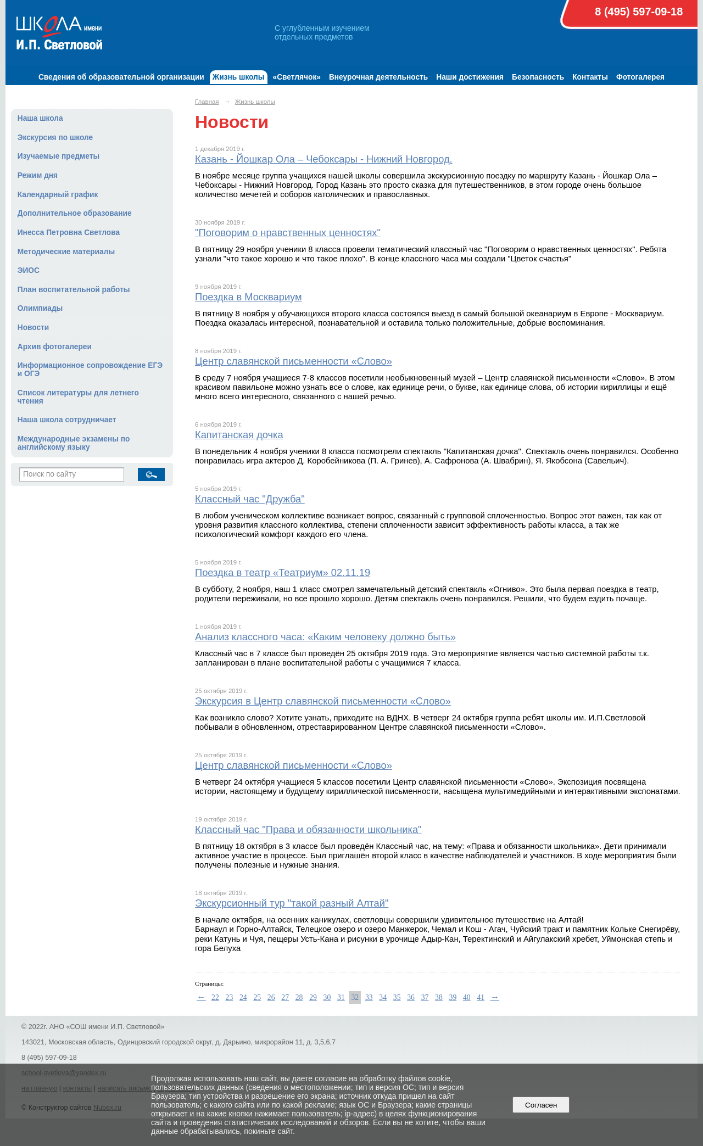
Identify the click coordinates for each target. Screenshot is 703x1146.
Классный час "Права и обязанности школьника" (308, 829)
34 (383, 997)
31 (341, 997)
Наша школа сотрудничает (67, 420)
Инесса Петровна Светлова (69, 232)
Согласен (541, 1105)
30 (327, 997)
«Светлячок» (297, 77)
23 (229, 997)
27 (285, 997)
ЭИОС (29, 270)
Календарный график (58, 195)
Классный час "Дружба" (250, 499)
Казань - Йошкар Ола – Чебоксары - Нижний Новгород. (324, 159)
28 (299, 997)
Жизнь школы (239, 77)
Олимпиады (40, 308)
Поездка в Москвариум (248, 297)
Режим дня (38, 175)
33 (369, 997)
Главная (207, 101)
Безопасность (538, 77)
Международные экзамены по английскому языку (74, 443)
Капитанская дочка (239, 434)
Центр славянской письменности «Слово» (293, 361)
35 (397, 997)
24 (243, 997)
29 (313, 997)
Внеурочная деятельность (378, 77)
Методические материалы (66, 252)
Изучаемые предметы (58, 156)
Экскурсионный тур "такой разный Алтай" (291, 903)
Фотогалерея (640, 77)
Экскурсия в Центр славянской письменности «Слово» (323, 701)
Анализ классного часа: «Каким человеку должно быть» (325, 636)
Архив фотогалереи (55, 347)
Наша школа (40, 118)
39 (453, 997)
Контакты (590, 77)
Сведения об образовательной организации (121, 77)
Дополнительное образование (75, 213)
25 (257, 997)
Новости (33, 327)
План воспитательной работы (74, 290)
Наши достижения (470, 77)
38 (439, 997)
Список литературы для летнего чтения (78, 397)
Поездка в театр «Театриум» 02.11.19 (282, 572)
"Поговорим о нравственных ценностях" (288, 232)
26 (271, 997)
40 (467, 997)
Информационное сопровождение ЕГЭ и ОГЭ (90, 369)
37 (425, 997)
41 (480, 997)
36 (411, 997)
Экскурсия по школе (55, 137)
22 (215, 997)
